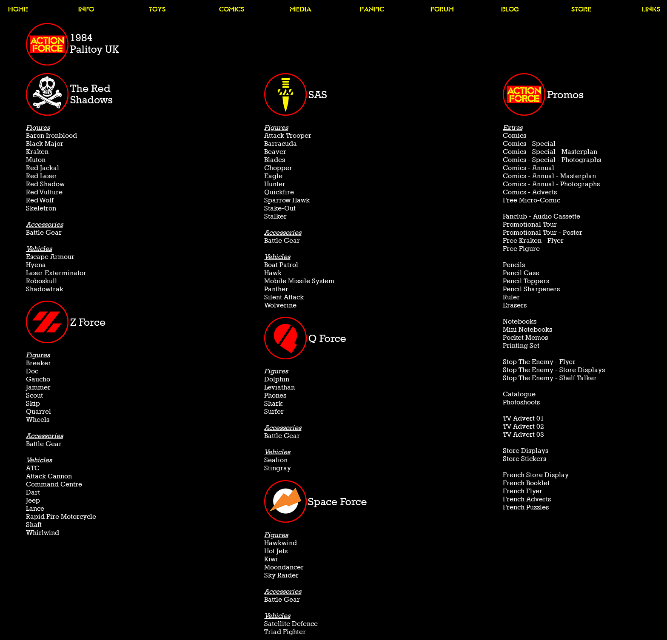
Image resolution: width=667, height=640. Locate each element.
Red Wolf (40, 200)
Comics (514, 135)
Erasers (515, 305)
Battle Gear (44, 232)
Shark (273, 403)
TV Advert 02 (523, 426)
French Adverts (527, 499)
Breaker (38, 363)
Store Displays (525, 451)
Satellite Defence (291, 624)
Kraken (37, 152)
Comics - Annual (528, 168)
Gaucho (38, 379)
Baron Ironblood (51, 135)
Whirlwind (42, 533)
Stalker (275, 216)
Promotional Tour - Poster (542, 232)
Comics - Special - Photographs (552, 160)
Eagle (273, 176)
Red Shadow (45, 184)
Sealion (276, 460)
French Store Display (536, 475)
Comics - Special (529, 143)
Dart (33, 492)
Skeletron (41, 208)
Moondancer (284, 567)
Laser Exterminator (56, 273)
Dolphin (276, 379)
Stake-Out (280, 208)
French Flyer (522, 491)
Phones (275, 395)
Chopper (278, 168)
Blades (274, 160)
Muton (36, 160)
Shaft (34, 525)
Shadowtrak (44, 289)
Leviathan (279, 387)
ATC (33, 468)
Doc (32, 371)
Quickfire (279, 192)
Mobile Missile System (299, 281)
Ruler (511, 297)
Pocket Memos (525, 337)
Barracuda (280, 143)
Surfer (274, 411)
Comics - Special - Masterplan (550, 152)
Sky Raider (281, 575)
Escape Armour (50, 257)
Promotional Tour (530, 224)
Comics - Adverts (530, 192)
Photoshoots (521, 402)
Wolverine (280, 305)
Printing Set (521, 345)
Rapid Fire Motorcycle (61, 516)
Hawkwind (280, 543)
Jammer (38, 387)
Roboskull (41, 281)
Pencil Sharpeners (531, 289)
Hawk (273, 273)
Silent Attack (284, 297)
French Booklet (526, 483)
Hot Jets (276, 551)
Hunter (274, 184)
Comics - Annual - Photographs (551, 184)
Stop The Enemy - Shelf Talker (550, 378)
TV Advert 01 (523, 418)
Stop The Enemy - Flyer (539, 362)
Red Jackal (42, 168)
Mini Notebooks (527, 329)
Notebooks (519, 321)
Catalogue (519, 394)
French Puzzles (526, 507)
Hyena (36, 265)
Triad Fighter (285, 632)
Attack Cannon (49, 476)
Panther (276, 289)
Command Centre (54, 484)
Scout (34, 395)
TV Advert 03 (523, 434)
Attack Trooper (287, 135)
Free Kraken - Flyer (533, 240)
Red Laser (41, 176)
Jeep (33, 500)
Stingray (277, 468)
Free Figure (521, 249)
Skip (33, 403)
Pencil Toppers (526, 281)
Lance (35, 508)
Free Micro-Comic (531, 200)
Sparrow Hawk (287, 200)
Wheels (37, 419)
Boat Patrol (281, 265)
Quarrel (38, 411)
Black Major (44, 143)
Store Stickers (524, 459)
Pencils (514, 265)
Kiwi (271, 559)
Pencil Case (521, 273)
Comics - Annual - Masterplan (549, 176)
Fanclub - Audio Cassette (541, 216)
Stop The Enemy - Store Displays (554, 370)
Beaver (275, 152)
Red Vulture (44, 192)
